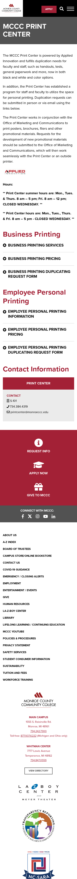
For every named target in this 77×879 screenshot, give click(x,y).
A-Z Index (9, 542)
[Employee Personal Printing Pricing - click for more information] (38, 332)
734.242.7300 (38, 731)
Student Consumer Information (26, 659)
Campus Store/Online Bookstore (27, 556)
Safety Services (14, 652)
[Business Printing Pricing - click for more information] (38, 259)
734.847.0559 (38, 760)
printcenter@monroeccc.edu (27, 412)
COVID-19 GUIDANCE (16, 569)
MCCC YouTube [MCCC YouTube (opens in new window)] (13, 631)
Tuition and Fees (15, 673)
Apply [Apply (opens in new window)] (49, 9)
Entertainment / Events (20, 590)
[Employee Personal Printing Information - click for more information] (38, 314)
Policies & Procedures (19, 638)
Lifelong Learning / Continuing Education (34, 624)
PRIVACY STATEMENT (16, 645)
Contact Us (11, 562)
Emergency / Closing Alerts (23, 576)
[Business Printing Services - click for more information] (38, 245)
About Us (10, 535)
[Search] (62, 9)
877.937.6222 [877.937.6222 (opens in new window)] (28, 735)
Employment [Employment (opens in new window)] (12, 583)
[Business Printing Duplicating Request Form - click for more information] (38, 274)
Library (8, 617)
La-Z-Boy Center (14, 611)
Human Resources (16, 604)
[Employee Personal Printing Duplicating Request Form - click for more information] (38, 350)
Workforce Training (18, 679)
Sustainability (13, 666)
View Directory (38, 770)
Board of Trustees (17, 549)
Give (6, 597)
